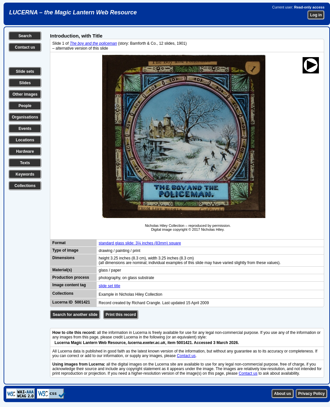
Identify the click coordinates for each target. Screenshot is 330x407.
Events (25, 128)
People (25, 105)
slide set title (109, 286)
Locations (25, 140)
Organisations (25, 117)
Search (24, 36)
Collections (25, 185)
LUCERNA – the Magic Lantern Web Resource (73, 12)
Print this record (121, 314)
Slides (25, 83)
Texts (25, 163)
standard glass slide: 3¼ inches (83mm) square (140, 243)
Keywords (25, 174)
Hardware (25, 151)
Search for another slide (75, 314)
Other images (25, 94)
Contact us (25, 47)
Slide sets (25, 71)
